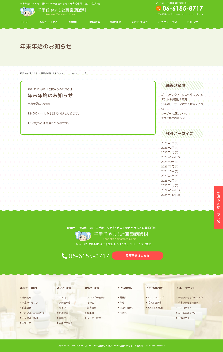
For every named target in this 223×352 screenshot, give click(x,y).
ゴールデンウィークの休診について (182, 95)
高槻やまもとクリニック (189, 297)
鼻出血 (89, 312)
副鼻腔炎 (90, 307)
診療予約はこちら (137, 256)
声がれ (122, 312)
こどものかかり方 (186, 312)
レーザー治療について (174, 113)
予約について (139, 22)
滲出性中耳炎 (65, 322)
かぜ (121, 302)
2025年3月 (167, 176)
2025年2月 (167, 180)
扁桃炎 (122, 297)
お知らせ (192, 22)
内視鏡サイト (184, 317)
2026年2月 (167, 148)
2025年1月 (167, 185)
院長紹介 (25, 297)
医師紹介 (95, 22)
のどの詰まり (125, 307)
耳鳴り (61, 317)
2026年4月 (167, 143)
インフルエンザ (155, 297)
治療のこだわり (29, 302)
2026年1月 (167, 152)
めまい (61, 307)
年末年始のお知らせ (173, 118)
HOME (25, 22)
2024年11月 (168, 195)
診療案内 (74, 22)
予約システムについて (32, 312)
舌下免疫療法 (153, 302)
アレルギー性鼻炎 (95, 297)
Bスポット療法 (154, 307)
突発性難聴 (63, 302)
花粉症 (89, 302)
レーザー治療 (93, 317)
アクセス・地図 (167, 22)
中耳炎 (61, 297)
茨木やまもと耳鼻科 (187, 302)
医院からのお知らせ (60, 89)
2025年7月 (167, 166)
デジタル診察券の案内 (174, 99)
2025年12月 (168, 157)
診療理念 (115, 22)
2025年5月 (167, 171)
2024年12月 (168, 190)
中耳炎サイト (184, 307)
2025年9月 (167, 162)
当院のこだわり (49, 22)
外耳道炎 (62, 312)
